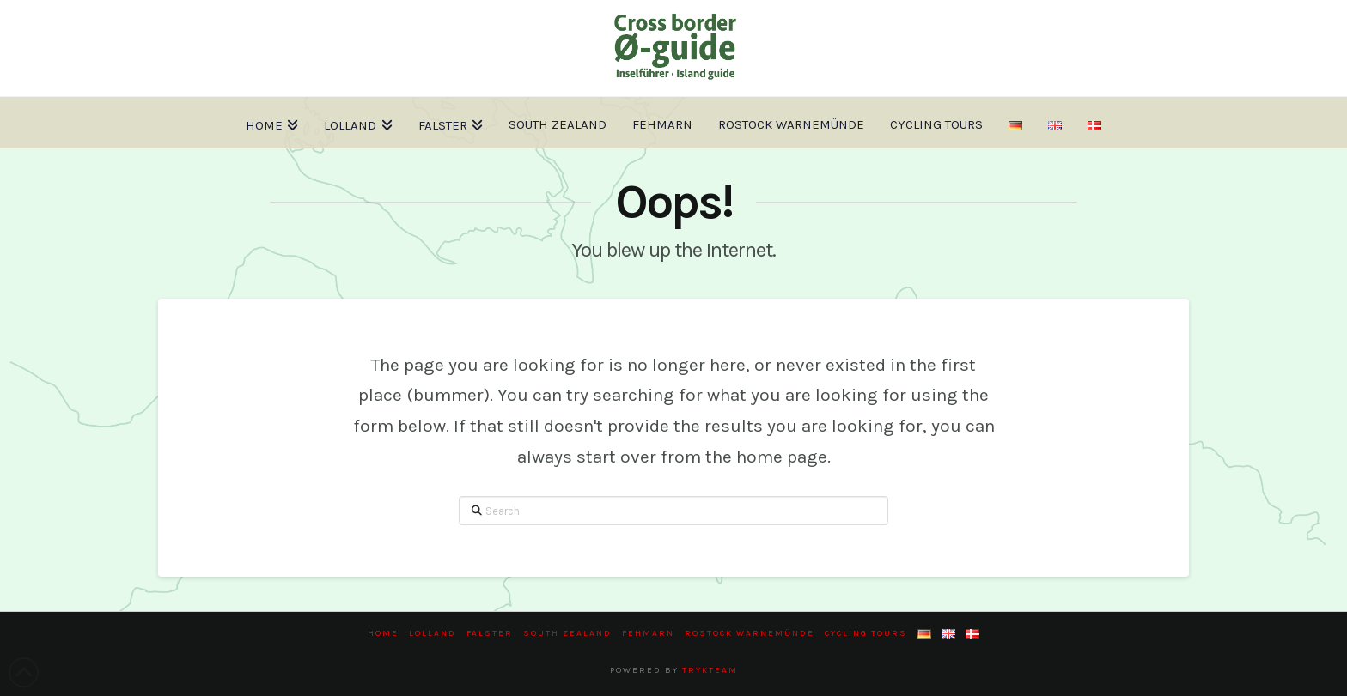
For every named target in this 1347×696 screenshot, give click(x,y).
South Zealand (567, 633)
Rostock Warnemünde (749, 633)
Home (383, 633)
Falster (489, 633)
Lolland (432, 633)
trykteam (710, 670)
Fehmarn (648, 633)
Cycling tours (866, 633)
